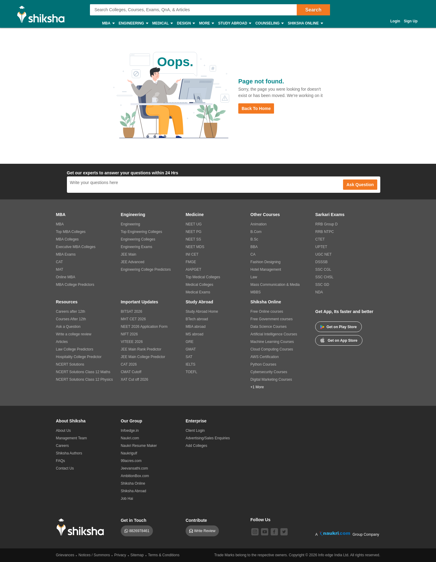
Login (395, 21)
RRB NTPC (324, 232)
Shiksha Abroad (133, 491)
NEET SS (193, 239)
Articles (62, 342)
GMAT (191, 349)
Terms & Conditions (164, 555)
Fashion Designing (265, 262)
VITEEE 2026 (132, 342)
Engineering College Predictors (146, 269)
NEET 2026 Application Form (144, 327)
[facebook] (274, 531)
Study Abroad (234, 23)
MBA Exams (66, 254)
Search (313, 9)
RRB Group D (326, 224)
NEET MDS (195, 247)
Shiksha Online (305, 23)
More (206, 23)
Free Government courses (271, 319)
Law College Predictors (74, 349)
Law (253, 277)
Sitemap (137, 555)
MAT (59, 269)
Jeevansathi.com (134, 468)
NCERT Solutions (70, 364)
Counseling (269, 23)
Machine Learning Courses (272, 342)
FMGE (191, 262)
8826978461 (139, 531)
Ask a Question (68, 327)
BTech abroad (197, 319)
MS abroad (194, 334)
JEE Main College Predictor (143, 357)
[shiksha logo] (82, 527)
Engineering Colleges (138, 239)
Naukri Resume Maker (139, 446)
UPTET (321, 247)
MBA (108, 23)
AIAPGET (193, 269)
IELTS (190, 364)
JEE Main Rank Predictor (141, 349)
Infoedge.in (130, 430)
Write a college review (73, 334)
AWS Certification (264, 357)
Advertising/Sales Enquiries (208, 438)
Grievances (65, 555)
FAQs (60, 461)
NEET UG (194, 224)
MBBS (255, 292)
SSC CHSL (324, 277)
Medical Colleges (199, 285)
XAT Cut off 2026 (134, 379)
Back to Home (256, 108)
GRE (189, 342)
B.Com (256, 232)
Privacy (120, 555)
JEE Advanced (132, 262)
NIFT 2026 (129, 334)
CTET (320, 239)
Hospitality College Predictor (79, 357)
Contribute (196, 520)
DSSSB (321, 262)
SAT (189, 357)
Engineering (133, 23)
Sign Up (411, 21)
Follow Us (260, 519)
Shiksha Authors (69, 453)
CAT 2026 (129, 364)
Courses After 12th (71, 319)
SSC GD (322, 285)
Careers (62, 446)
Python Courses (263, 364)
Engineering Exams (136, 247)
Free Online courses (266, 311)
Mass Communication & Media (275, 285)
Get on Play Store (338, 327)
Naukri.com (130, 438)
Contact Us (65, 468)
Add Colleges (196, 446)
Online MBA (65, 277)
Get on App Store (338, 340)
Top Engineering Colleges (141, 232)
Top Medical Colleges (203, 277)
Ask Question (360, 184)
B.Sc (254, 239)
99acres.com (131, 461)
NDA (319, 292)
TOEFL (191, 372)
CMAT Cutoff (131, 372)
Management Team (71, 438)
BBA (254, 247)
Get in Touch (134, 520)
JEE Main (128, 254)
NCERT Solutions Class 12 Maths (83, 372)
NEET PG (193, 232)
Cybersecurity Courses (268, 372)
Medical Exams (198, 292)
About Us (63, 430)
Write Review (204, 531)
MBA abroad (196, 327)
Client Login (195, 430)
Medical (162, 23)
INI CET (192, 254)
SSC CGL (323, 269)
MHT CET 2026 (133, 319)
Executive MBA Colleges (76, 247)
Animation (258, 224)
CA (253, 254)
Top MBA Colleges (71, 232)
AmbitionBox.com (135, 476)
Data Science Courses (268, 327)
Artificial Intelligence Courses (273, 334)
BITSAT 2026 (131, 311)
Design (185, 23)
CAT (59, 262)
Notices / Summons (94, 555)
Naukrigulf (129, 453)
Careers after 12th (70, 311)
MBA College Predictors (75, 285)
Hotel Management (265, 269)
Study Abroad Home (202, 311)
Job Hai (127, 498)
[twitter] (284, 531)
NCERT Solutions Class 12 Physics (84, 379)
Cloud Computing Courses (271, 349)
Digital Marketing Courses (271, 379)
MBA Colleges (67, 239)
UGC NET (323, 254)
